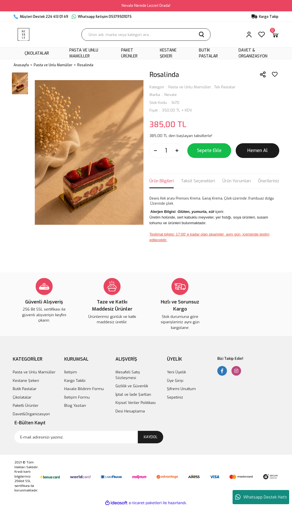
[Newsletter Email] (88, 437)
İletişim (70, 372)
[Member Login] (249, 34)
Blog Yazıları (75, 405)
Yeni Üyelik (176, 372)
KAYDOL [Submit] (151, 437)
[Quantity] (166, 151)
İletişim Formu (77, 397)
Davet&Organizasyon (31, 414)
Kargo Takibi (74, 380)
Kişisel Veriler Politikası (135, 402)
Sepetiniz (175, 397)
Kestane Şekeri (26, 380)
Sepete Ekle (209, 150)
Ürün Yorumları (236, 181)
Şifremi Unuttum (181, 388)
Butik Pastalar (24, 388)
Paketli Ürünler (25, 405)
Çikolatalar (22, 397)
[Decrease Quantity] (155, 151)
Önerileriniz (268, 181)
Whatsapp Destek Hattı (261, 497)
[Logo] (23, 34)
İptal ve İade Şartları (133, 394)
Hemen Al (257, 150)
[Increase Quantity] (176, 151)
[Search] (146, 34)
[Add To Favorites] (274, 74)
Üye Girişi (175, 380)
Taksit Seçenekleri (198, 181)
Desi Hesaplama (130, 411)
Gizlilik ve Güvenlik (131, 386)
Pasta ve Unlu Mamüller (189, 87)
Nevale (170, 94)
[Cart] (275, 34)
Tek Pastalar (224, 87)
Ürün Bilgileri (161, 181)
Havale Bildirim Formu (84, 388)
